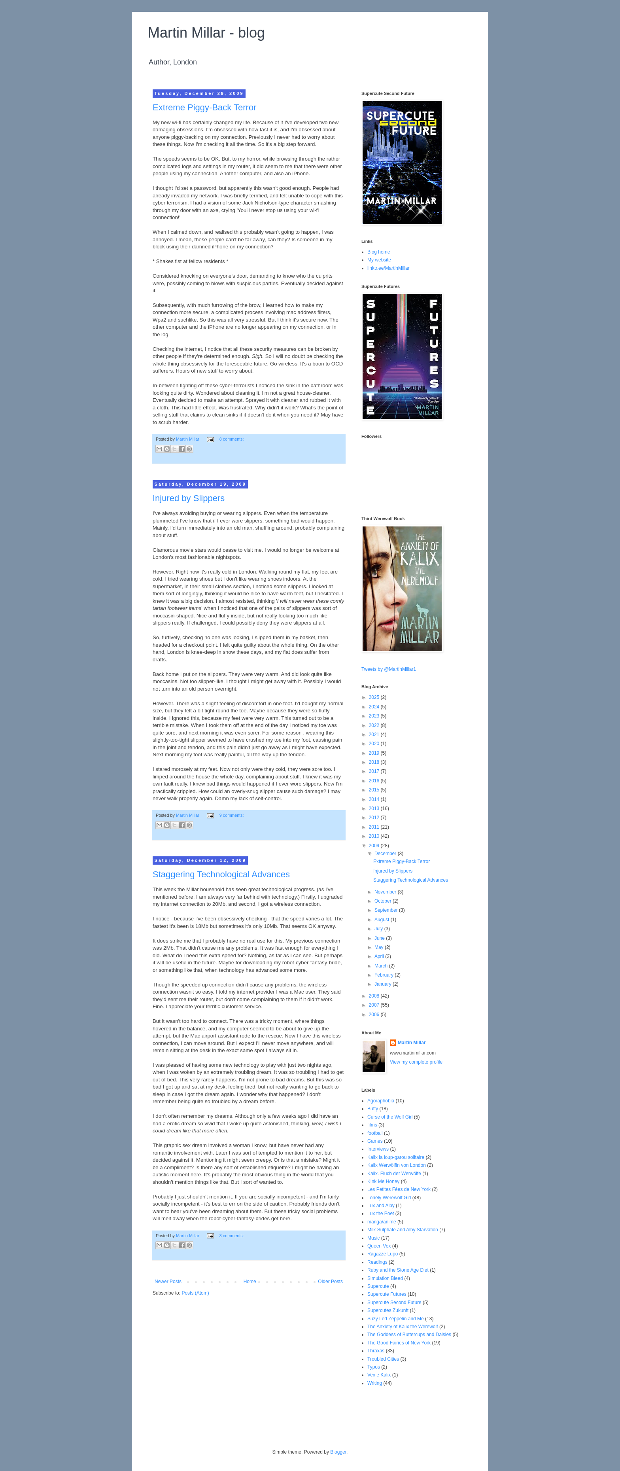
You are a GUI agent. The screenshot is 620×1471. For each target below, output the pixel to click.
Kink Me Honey (383, 1181)
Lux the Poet (380, 1213)
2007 (375, 1005)
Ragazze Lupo (382, 1254)
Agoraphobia (380, 1101)
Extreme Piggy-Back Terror (204, 107)
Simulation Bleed (385, 1278)
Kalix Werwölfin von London (396, 1165)
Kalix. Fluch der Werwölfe (394, 1173)
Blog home (378, 252)
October (383, 901)
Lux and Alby (381, 1205)
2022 (375, 725)
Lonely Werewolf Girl (389, 1197)
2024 (375, 707)
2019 (375, 753)
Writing (374, 1383)
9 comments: (231, 815)
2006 (375, 1014)
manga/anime (381, 1222)
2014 (375, 799)
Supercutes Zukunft (387, 1310)
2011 (375, 827)
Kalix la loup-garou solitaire (395, 1157)
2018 (375, 762)
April (379, 956)
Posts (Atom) (195, 1293)
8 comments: (231, 439)
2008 (375, 996)
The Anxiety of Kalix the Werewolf (402, 1326)
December (386, 853)
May (379, 947)
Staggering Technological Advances (221, 874)
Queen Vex (379, 1246)
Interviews (378, 1149)
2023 (375, 716)
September (386, 910)
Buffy (372, 1108)
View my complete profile (416, 1062)
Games (375, 1141)
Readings (377, 1262)
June (380, 938)
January (383, 984)
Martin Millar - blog (206, 33)
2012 (375, 817)
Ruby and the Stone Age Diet (398, 1270)
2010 (375, 836)
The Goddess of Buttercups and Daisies (409, 1334)
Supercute (378, 1286)
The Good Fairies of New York (399, 1343)
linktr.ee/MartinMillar (388, 268)
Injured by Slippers (189, 498)
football (375, 1133)
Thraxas (375, 1351)
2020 (375, 743)
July (379, 928)
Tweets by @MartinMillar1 (388, 669)
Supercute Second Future (394, 1302)
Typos (373, 1367)
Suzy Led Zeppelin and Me (395, 1318)
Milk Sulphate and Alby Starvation (402, 1229)
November (386, 892)
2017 (375, 771)
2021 (375, 734)
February (384, 975)
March (381, 966)
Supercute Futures (386, 1294)
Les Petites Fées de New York (399, 1189)
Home (250, 1281)
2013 (375, 808)
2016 (375, 781)
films (372, 1125)
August (382, 919)
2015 (375, 790)
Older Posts (330, 1281)
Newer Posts (168, 1281)
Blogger (338, 1452)
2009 (375, 845)
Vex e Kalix (379, 1375)
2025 (375, 697)
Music (373, 1238)
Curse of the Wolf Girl (389, 1117)
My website (379, 260)
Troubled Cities (383, 1359)
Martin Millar (412, 1042)
